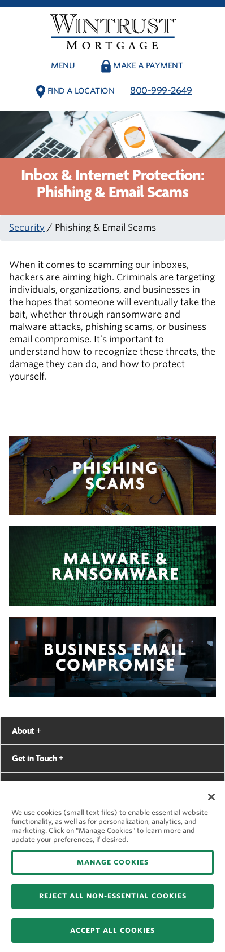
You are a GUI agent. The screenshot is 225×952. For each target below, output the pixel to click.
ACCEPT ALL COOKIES (112, 930)
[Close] (211, 796)
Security (27, 227)
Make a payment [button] (148, 65)
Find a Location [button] (81, 90)
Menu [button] (63, 65)
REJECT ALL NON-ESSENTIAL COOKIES (113, 896)
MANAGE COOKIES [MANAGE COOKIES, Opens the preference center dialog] (113, 862)
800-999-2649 (161, 90)
